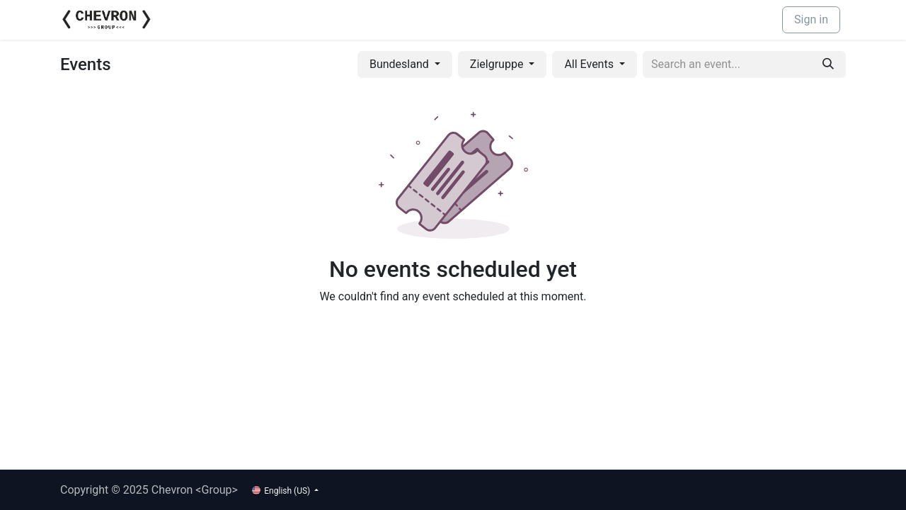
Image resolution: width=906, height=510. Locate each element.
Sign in (811, 19)
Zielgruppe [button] (498, 64)
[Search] (828, 64)
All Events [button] (590, 64)
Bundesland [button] (400, 64)
